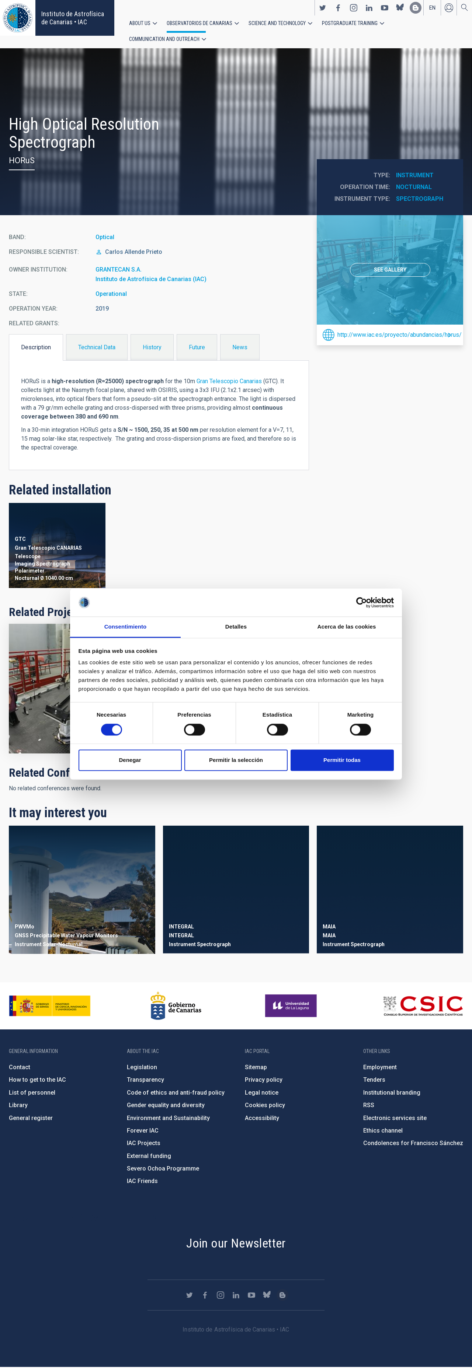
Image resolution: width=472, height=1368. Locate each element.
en (432, 8)
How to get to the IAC (37, 1080)
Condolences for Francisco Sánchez (413, 1143)
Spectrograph (419, 199)
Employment (380, 1067)
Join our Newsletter (236, 1243)
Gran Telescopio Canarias (229, 382)
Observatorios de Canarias (199, 23)
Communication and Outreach (164, 39)
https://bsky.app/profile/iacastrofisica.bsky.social (400, 7)
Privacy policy (263, 1080)
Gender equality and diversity (166, 1105)
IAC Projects (143, 1143)
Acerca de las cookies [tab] (346, 627)
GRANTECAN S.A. (119, 270)
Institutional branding (391, 1093)
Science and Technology (277, 23)
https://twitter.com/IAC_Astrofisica (322, 7)
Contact (19, 1067)
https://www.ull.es (292, 1006)
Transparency (145, 1080)
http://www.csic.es (422, 1006)
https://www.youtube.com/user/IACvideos (384, 7)
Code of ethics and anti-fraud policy (176, 1093)
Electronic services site (395, 1118)
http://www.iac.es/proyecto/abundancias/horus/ (397, 335)
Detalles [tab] (236, 627)
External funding (149, 1156)
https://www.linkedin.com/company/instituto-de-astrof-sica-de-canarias (369, 7)
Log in (449, 7)
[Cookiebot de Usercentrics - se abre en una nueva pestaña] (361, 602)
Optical (105, 238)
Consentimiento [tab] (125, 627)
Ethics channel (383, 1131)
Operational (111, 294)
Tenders (374, 1080)
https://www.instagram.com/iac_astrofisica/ (353, 7)
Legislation (142, 1067)
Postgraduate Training (350, 23)
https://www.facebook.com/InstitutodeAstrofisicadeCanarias (338, 7)
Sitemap (256, 1067)
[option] (390, 271)
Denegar (130, 760)
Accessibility (262, 1118)
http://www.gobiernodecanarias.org (176, 1006)
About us (139, 23)
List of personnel (32, 1093)
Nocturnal (414, 188)
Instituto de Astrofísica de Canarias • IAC (72, 18)
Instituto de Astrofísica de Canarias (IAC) (151, 279)
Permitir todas (342, 760)
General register (31, 1118)
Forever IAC (143, 1131)
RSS (368, 1105)
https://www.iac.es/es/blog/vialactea (415, 7)
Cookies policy (265, 1105)
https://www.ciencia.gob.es (50, 1006)
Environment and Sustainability (168, 1118)
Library (18, 1105)
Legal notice (261, 1093)
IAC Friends (142, 1182)
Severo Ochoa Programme (163, 1169)
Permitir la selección (236, 760)
